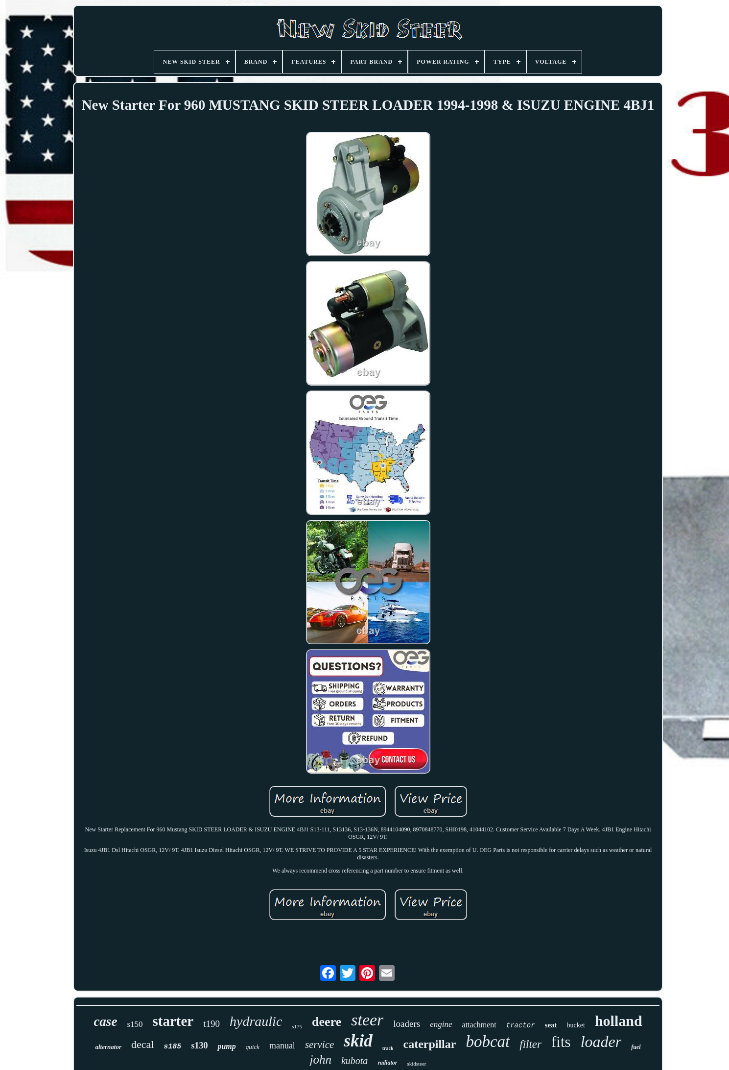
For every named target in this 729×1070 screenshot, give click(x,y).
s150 (134, 1024)
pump (226, 1046)
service (319, 1044)
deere (326, 1022)
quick (252, 1046)
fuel (635, 1047)
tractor (520, 1025)
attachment (479, 1025)
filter (530, 1044)
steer (367, 1020)
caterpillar (429, 1044)
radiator (387, 1062)
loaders (406, 1024)
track (388, 1048)
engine (441, 1024)
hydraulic (256, 1021)
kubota (354, 1060)
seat (551, 1025)
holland (618, 1021)
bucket (576, 1025)
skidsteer (416, 1064)
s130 (199, 1045)
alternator (108, 1046)
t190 (211, 1024)
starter (173, 1021)
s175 (297, 1026)
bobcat (488, 1041)
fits (561, 1041)
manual (282, 1045)
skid (358, 1040)
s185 (172, 1047)
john (320, 1059)
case (105, 1021)
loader (601, 1041)
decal (142, 1044)
